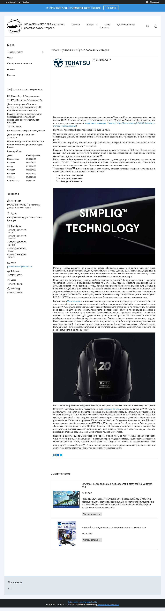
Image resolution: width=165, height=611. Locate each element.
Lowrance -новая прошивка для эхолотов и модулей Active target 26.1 (117, 486)
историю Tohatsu (112, 409)
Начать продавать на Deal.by (17, 2)
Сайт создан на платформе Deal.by (82, 602)
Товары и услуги (15, 52)
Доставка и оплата (126, 24)
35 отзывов (154, 2)
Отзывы (11, 69)
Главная (76, 24)
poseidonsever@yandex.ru (19, 266)
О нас (107, 24)
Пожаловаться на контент (108, 605)
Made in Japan (74, 301)
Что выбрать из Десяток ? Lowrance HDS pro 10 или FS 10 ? (114, 527)
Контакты (104, 27)
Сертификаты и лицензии (19, 63)
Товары (91, 24)
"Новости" (111, 7)
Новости (11, 75)
